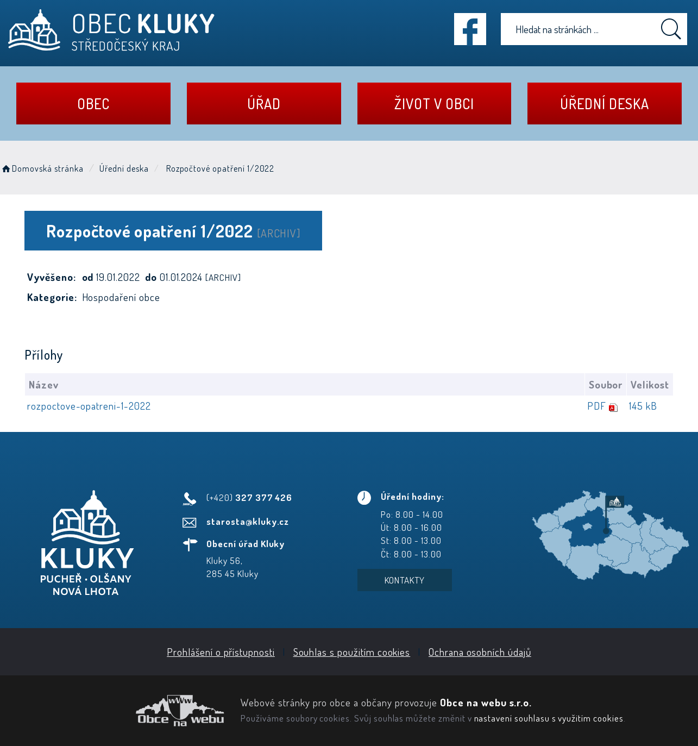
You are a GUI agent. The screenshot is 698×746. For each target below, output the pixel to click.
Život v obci (434, 103)
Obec (93, 103)
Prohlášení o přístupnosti (221, 652)
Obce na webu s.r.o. (486, 702)
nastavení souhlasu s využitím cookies (549, 718)
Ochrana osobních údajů (480, 652)
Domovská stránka (42, 168)
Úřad (264, 103)
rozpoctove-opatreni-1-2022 (89, 405)
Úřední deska (604, 103)
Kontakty (405, 580)
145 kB (643, 405)
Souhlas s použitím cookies (352, 652)
